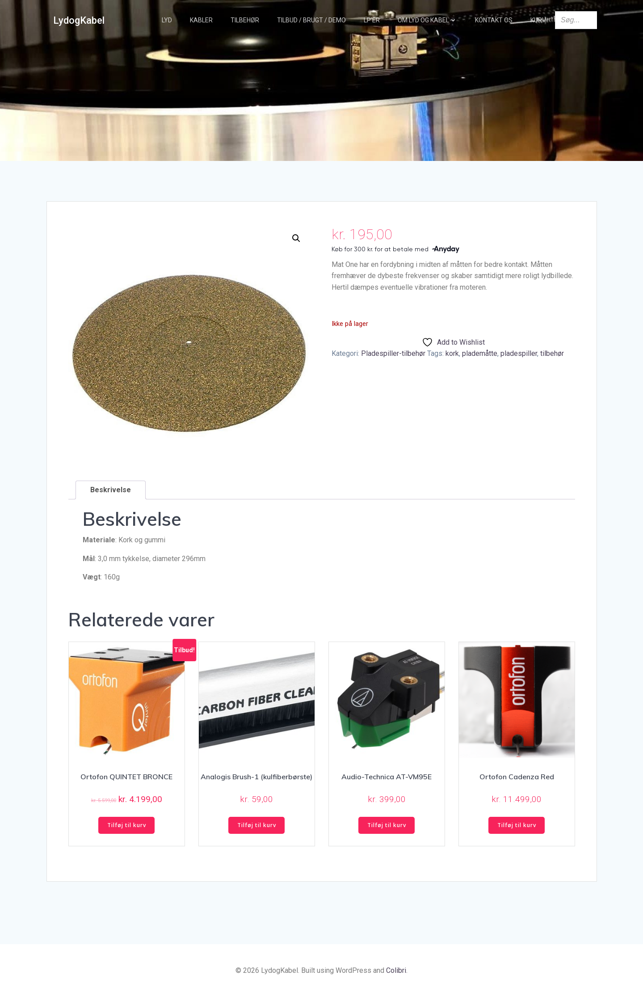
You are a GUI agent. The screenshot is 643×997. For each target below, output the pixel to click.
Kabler (201, 20)
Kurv (538, 20)
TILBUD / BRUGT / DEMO (311, 20)
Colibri (396, 970)
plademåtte (479, 353)
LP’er (372, 20)
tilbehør (552, 353)
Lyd (167, 20)
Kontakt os (494, 20)
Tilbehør (245, 20)
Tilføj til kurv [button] (126, 825)
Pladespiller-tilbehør (393, 353)
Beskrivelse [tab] (110, 490)
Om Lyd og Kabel (427, 20)
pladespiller (518, 353)
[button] (296, 238)
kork (452, 353)
